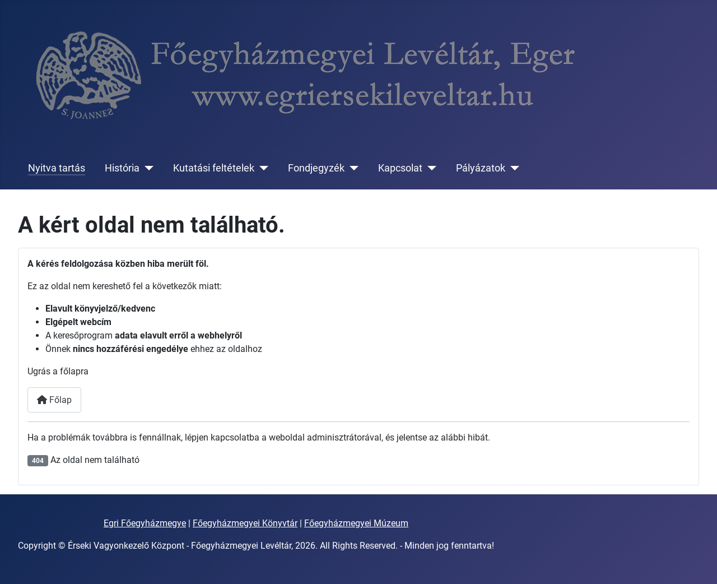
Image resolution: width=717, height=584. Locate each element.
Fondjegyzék (316, 168)
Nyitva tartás (56, 168)
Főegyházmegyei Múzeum (356, 523)
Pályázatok (480, 168)
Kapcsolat (400, 168)
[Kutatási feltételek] (261, 168)
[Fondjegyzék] (351, 168)
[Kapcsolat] (429, 168)
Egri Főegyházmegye (145, 523)
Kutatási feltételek (213, 168)
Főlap (54, 400)
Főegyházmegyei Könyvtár (245, 523)
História (122, 168)
